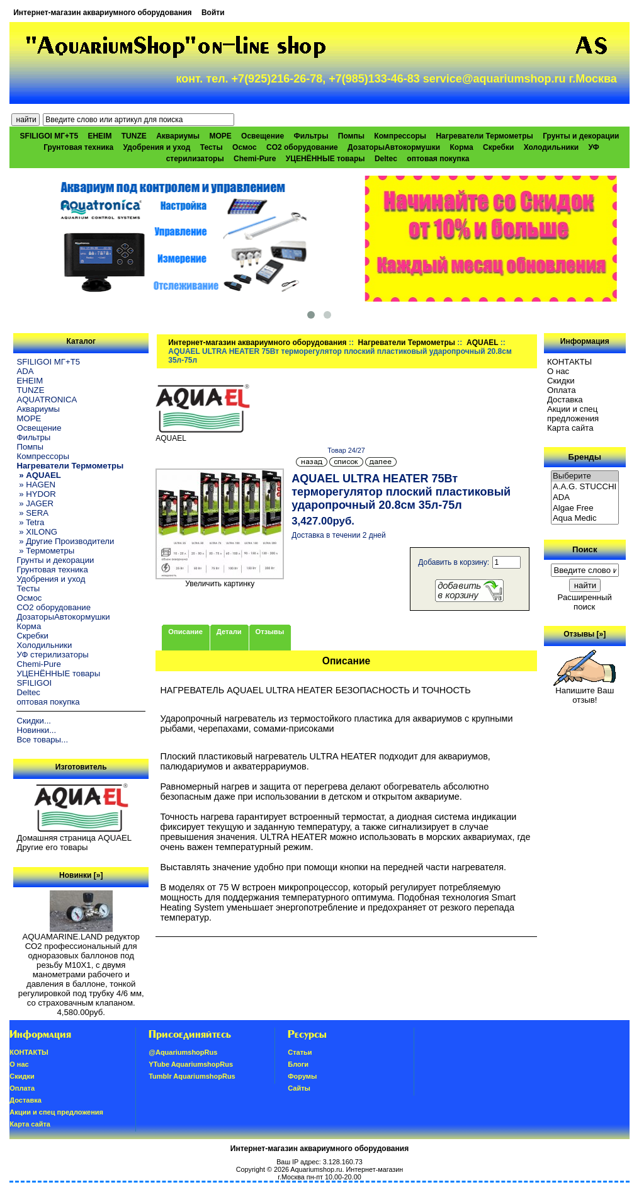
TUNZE (134, 136)
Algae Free (584, 508)
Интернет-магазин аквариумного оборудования (102, 12)
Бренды (584, 457)
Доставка (565, 399)
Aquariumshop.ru (316, 1169)
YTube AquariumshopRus (191, 1064)
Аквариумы (178, 136)
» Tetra (30, 522)
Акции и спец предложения (573, 413)
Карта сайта (570, 428)
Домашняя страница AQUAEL (74, 838)
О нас (558, 371)
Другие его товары (52, 847)
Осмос (244, 147)
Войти (213, 12)
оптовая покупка (438, 158)
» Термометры (45, 550)
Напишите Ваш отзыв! (584, 691)
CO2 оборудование (302, 147)
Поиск (584, 549)
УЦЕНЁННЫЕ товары (325, 158)
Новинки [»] (81, 875)
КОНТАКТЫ (569, 361)
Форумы (302, 1076)
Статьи (300, 1052)
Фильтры (310, 136)
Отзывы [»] (584, 634)
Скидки (561, 380)
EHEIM (99, 136)
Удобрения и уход (157, 147)
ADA (24, 371)
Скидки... (33, 720)
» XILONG (36, 531)
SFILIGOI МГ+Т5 (49, 136)
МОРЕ (220, 136)
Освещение (262, 136)
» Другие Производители (65, 541)
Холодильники (551, 147)
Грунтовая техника (78, 147)
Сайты (299, 1088)
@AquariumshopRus (183, 1052)
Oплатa (561, 390)
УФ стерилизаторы (52, 654)
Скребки (498, 147)
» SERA (32, 513)
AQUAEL (482, 342)
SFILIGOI (34, 683)
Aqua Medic (584, 518)
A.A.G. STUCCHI (584, 487)
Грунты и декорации (581, 136)
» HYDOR (35, 494)
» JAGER (35, 503)
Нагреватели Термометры (406, 342)
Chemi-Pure (255, 158)
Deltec (386, 158)
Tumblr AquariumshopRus (192, 1076)
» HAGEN (35, 484)
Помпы (351, 136)
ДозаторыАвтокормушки (394, 147)
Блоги (298, 1064)
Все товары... (42, 739)
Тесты (211, 147)
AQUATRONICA (46, 399)
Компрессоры (400, 136)
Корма (461, 147)
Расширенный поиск (585, 602)
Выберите (584, 476)
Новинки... (36, 730)
